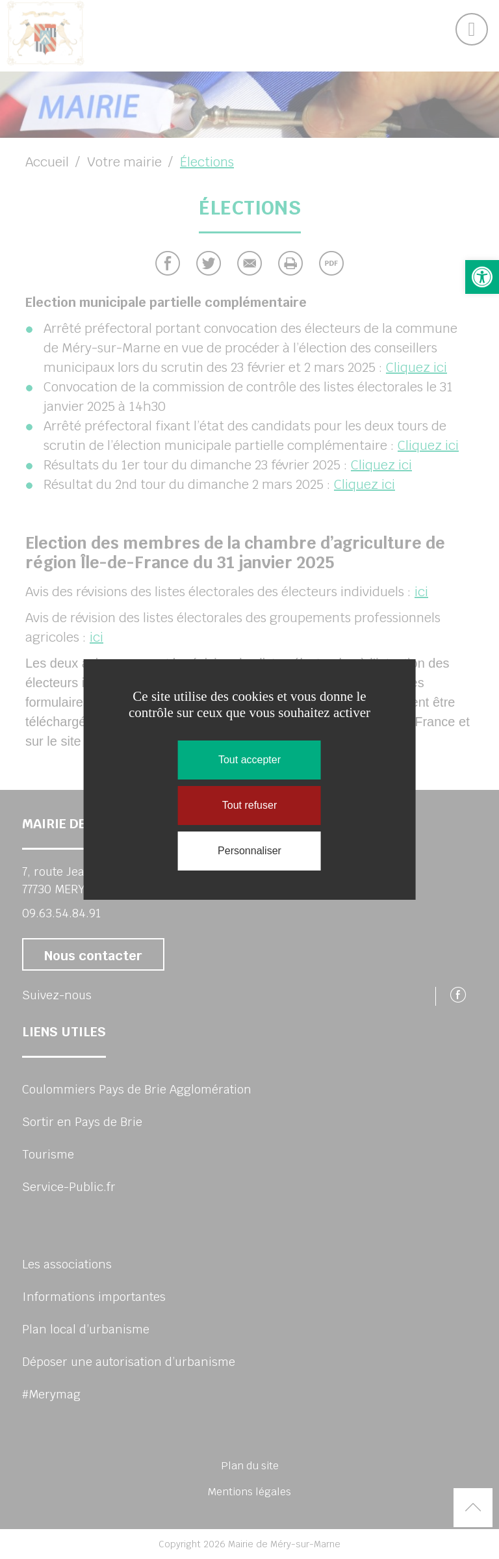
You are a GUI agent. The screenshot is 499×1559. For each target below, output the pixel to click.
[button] (482, 277)
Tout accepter (249, 759)
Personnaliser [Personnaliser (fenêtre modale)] (249, 850)
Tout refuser (249, 805)
